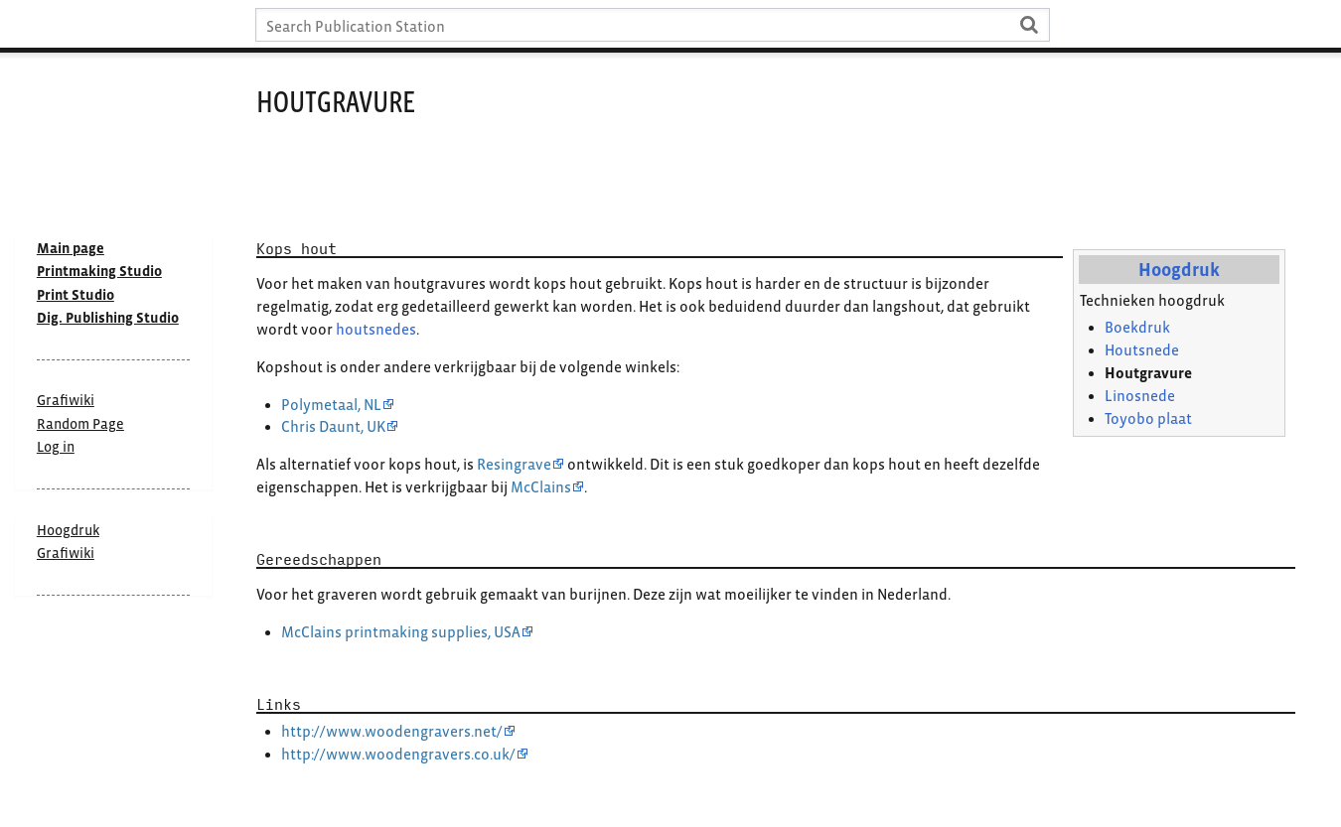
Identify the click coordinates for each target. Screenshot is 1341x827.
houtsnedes (376, 329)
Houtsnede (1142, 350)
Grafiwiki (65, 553)
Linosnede (1140, 395)
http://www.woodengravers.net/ (392, 731)
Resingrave (514, 464)
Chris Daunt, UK (333, 426)
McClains (541, 487)
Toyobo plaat (1148, 418)
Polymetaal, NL (331, 404)
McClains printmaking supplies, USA (401, 631)
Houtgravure (1148, 372)
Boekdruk (1137, 327)
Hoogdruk (1179, 269)
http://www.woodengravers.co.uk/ (398, 754)
